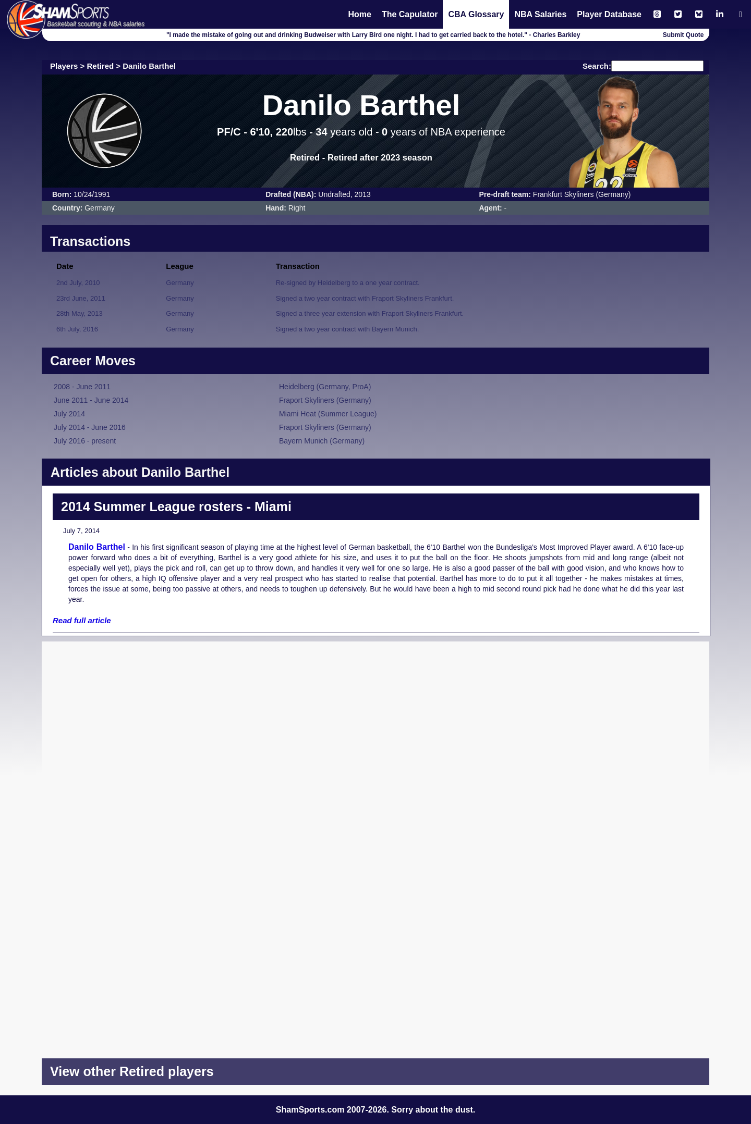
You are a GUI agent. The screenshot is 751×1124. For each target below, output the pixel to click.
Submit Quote (683, 35)
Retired (100, 65)
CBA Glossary (476, 14)
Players (64, 65)
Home (359, 14)
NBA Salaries (540, 14)
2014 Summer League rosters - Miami (176, 506)
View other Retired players (132, 1071)
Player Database (609, 14)
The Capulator (410, 14)
